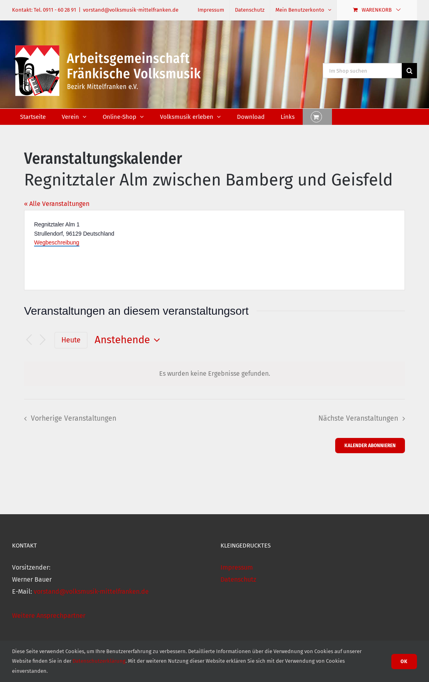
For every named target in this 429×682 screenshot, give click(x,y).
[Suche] (409, 70)
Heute (71, 340)
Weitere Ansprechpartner (48, 615)
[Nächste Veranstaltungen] (42, 340)
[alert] (214, 373)
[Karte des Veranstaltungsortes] (309, 250)
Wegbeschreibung (56, 242)
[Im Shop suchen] (362, 70)
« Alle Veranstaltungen (56, 204)
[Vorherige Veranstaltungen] (29, 340)
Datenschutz (238, 579)
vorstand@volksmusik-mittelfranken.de (130, 10)
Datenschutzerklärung (99, 661)
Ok (404, 661)
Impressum (237, 567)
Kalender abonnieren (370, 445)
